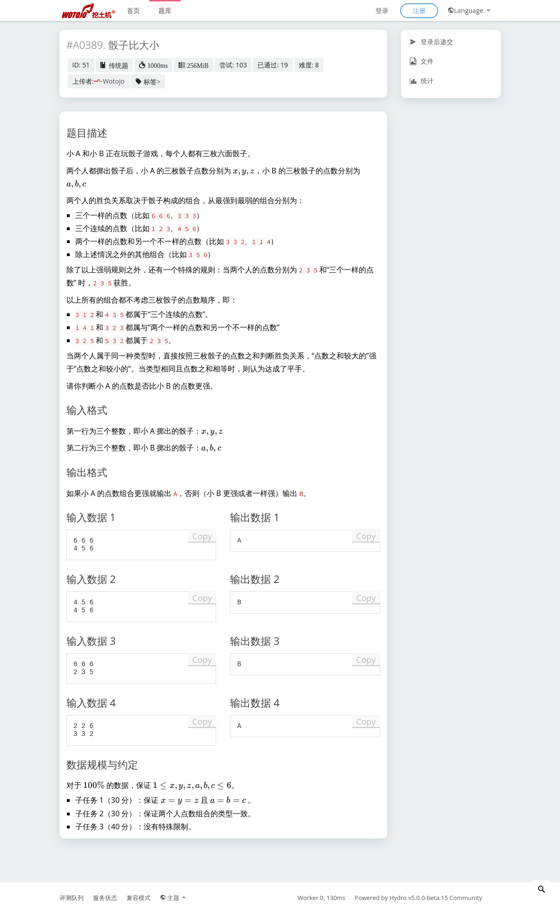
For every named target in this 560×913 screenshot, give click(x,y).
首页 (133, 10)
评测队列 (71, 897)
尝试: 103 (233, 64)
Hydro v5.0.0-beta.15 (418, 897)
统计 (421, 80)
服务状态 (105, 897)
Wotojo (114, 81)
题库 (164, 10)
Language (470, 10)
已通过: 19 (272, 64)
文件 (421, 61)
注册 (419, 10)
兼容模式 (138, 897)
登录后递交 (431, 41)
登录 (382, 10)
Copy (202, 536)
